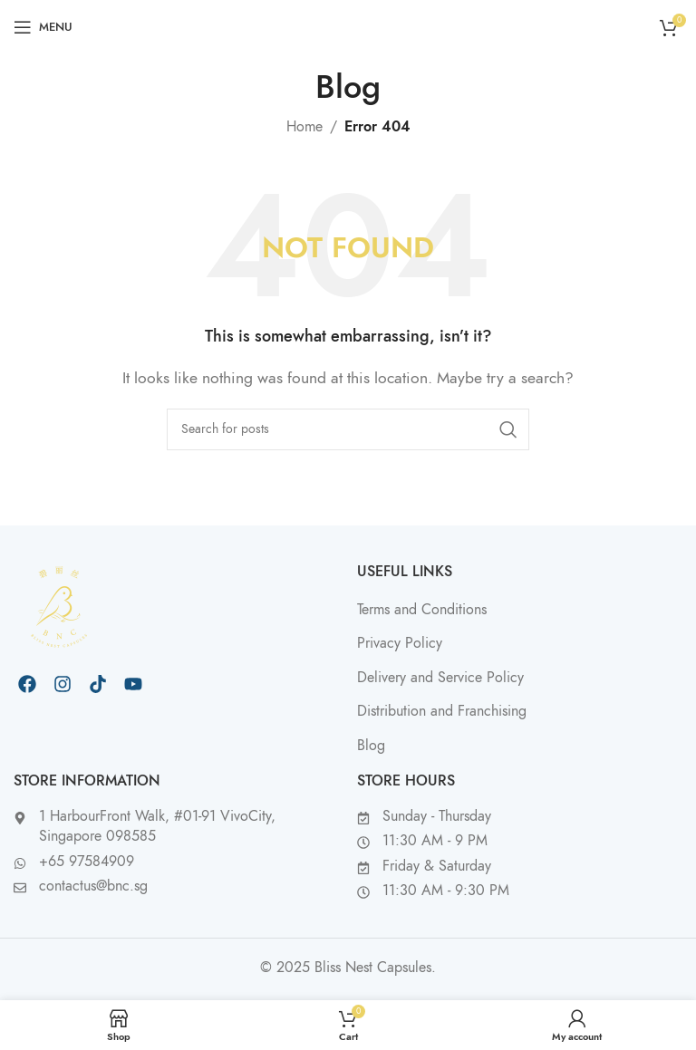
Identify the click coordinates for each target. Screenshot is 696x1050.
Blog (371, 746)
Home (304, 127)
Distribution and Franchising (442, 711)
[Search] (348, 429)
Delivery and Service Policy (440, 678)
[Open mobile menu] (43, 27)
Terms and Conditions (422, 610)
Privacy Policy (399, 643)
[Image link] (59, 605)
